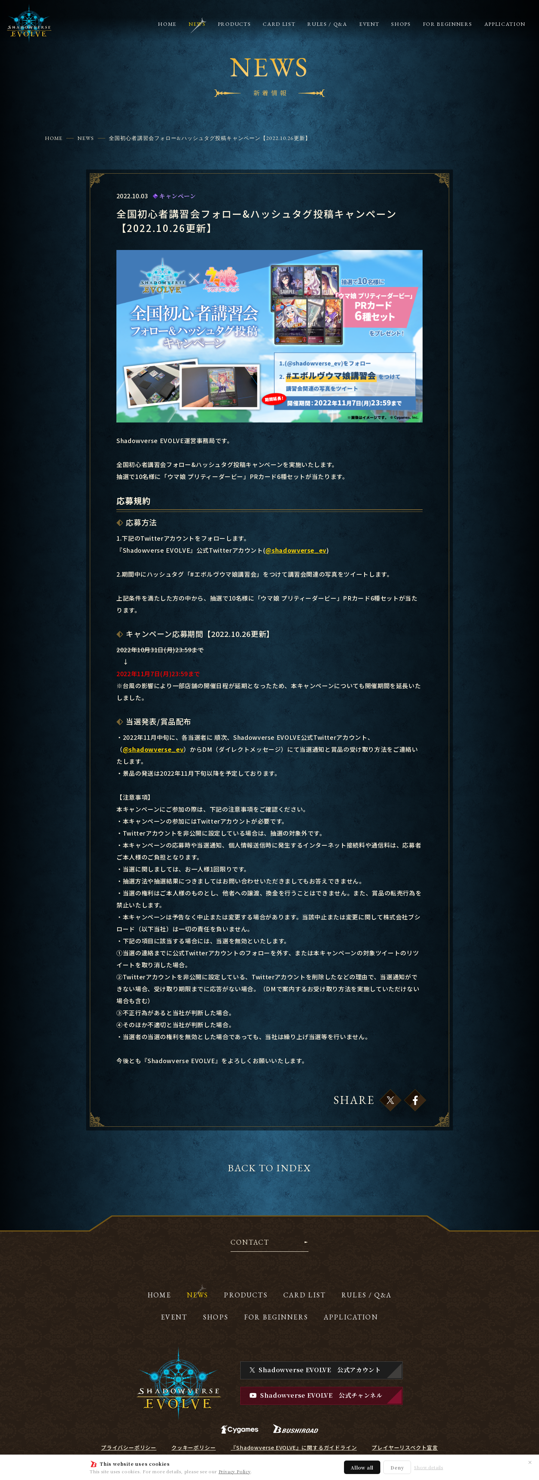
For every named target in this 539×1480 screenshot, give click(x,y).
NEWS (85, 138)
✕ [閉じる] (530, 1462)
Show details (428, 1467)
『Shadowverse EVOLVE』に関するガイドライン (294, 1447)
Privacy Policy (234, 1471)
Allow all (362, 1467)
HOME (54, 138)
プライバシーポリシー (128, 1447)
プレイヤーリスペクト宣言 (405, 1447)
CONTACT (250, 1242)
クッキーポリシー (193, 1447)
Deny (397, 1467)
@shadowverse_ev (295, 550)
